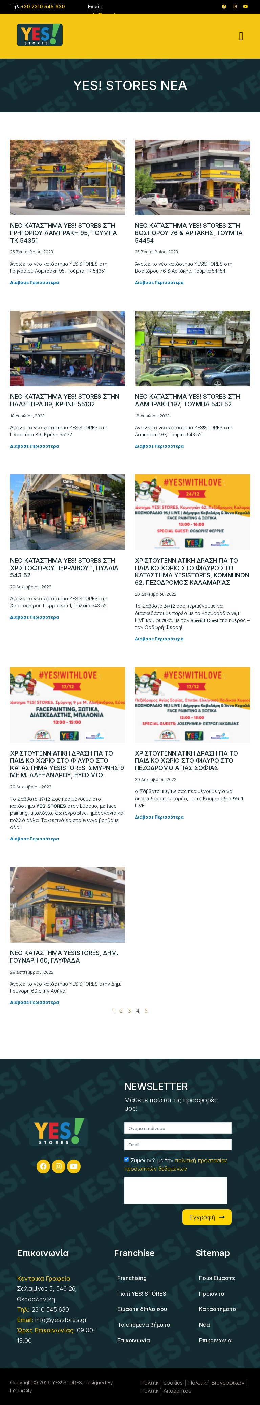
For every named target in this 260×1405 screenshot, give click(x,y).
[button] (241, 36)
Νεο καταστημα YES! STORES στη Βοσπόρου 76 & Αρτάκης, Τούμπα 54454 (189, 233)
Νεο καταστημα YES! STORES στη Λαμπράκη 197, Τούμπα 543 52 (187, 400)
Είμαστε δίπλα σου (142, 1309)
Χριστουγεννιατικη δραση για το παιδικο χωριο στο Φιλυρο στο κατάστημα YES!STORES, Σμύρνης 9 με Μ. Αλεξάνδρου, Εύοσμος (67, 764)
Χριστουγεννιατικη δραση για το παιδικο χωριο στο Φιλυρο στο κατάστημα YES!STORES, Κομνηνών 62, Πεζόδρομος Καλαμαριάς (192, 571)
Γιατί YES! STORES (141, 1293)
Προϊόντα (211, 1293)
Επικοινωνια (215, 1340)
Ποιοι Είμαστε (217, 1278)
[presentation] (175, 1190)
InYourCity (21, 1390)
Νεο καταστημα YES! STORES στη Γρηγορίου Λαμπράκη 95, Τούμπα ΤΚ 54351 (63, 233)
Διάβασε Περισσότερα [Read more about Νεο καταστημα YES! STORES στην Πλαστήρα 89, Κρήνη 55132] (34, 446)
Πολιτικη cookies (161, 1382)
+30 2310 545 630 (43, 6)
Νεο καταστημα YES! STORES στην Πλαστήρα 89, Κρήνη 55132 (65, 400)
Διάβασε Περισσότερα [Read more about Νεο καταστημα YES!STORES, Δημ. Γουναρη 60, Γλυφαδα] (34, 1002)
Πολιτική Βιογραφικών (216, 1382)
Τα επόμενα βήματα (143, 1324)
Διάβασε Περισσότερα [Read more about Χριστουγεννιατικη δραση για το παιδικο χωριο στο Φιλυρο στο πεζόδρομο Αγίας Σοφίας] (159, 817)
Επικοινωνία (133, 1340)
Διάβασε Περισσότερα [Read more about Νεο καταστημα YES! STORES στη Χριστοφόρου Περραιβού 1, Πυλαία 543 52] (34, 617)
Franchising (132, 1278)
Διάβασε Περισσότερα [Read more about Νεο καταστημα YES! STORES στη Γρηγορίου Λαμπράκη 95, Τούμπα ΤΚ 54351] (34, 282)
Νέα (204, 1324)
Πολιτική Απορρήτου (165, 1390)
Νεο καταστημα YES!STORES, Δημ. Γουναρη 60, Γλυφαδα (64, 956)
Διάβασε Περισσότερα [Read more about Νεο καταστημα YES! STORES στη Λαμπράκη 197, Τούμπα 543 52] (159, 446)
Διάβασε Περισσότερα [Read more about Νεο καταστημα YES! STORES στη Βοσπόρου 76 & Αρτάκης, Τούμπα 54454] (159, 282)
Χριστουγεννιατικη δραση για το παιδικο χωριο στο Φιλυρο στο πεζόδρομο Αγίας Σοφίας (186, 760)
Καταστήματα (217, 1309)
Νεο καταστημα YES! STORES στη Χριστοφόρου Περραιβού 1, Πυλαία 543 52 (64, 568)
